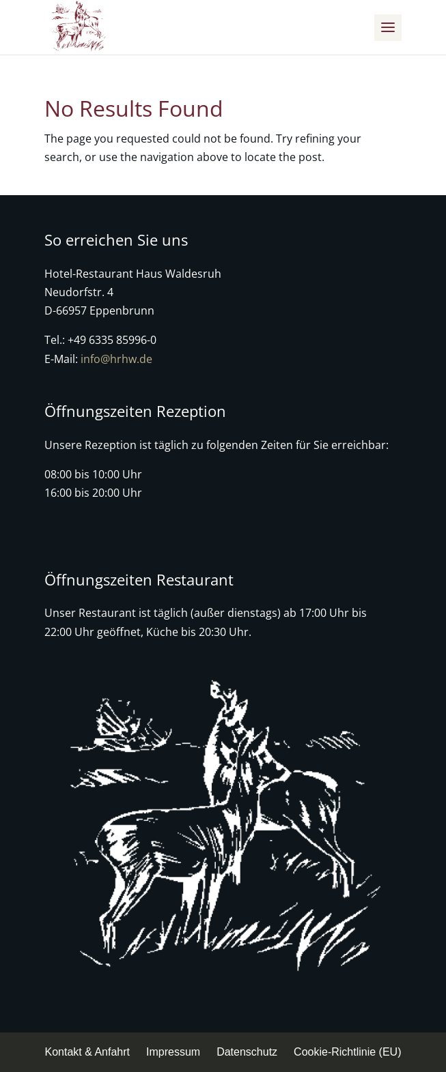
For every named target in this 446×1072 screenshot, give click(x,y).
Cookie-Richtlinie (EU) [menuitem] (347, 1052)
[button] (388, 27)
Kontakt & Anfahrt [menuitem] (87, 1052)
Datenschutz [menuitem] (247, 1052)
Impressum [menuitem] (173, 1052)
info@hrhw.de (116, 358)
